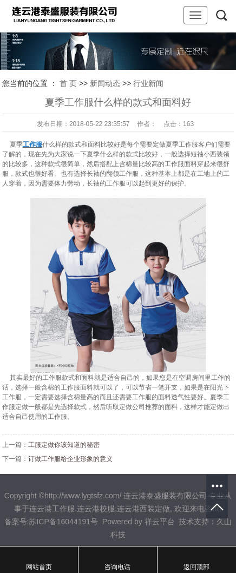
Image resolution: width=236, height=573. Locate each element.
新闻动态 (105, 83)
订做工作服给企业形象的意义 (70, 459)
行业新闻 (148, 83)
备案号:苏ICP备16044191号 (51, 521)
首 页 (68, 83)
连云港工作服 (52, 508)
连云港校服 (96, 508)
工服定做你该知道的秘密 (64, 445)
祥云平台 (160, 521)
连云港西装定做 (143, 508)
